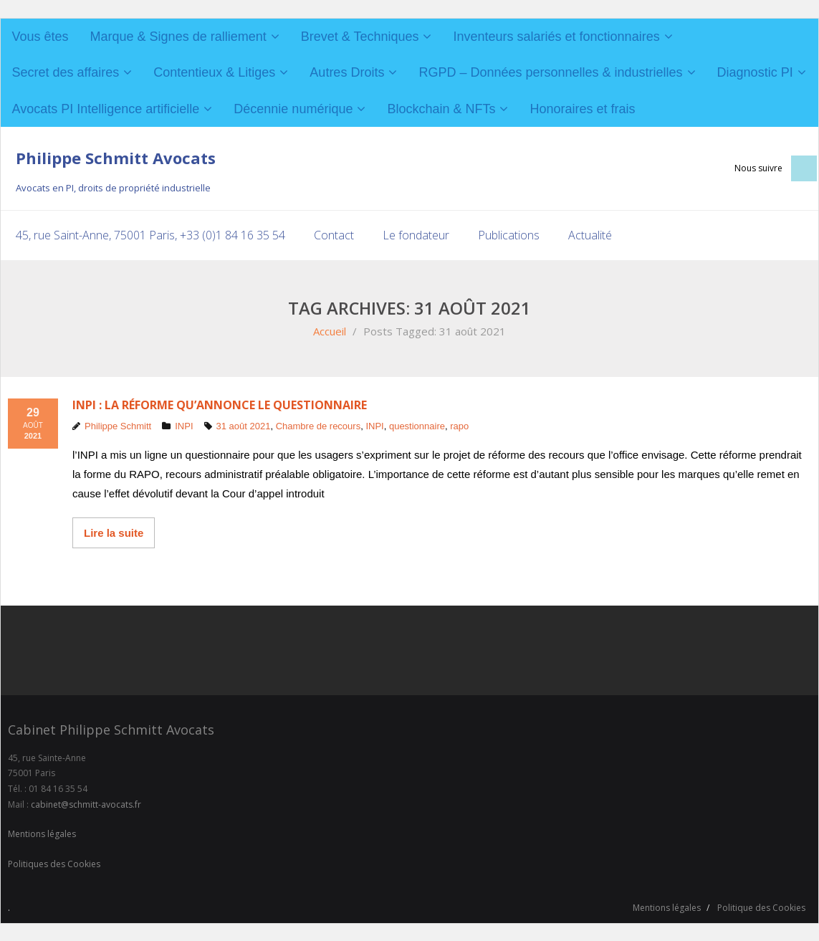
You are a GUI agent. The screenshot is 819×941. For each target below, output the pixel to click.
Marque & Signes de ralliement (178, 36)
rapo (459, 426)
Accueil (329, 330)
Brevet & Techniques (360, 36)
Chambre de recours (318, 426)
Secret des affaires (66, 72)
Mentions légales (42, 834)
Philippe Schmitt (118, 426)
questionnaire (417, 426)
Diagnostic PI (755, 72)
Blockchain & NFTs (441, 109)
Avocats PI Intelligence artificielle (106, 109)
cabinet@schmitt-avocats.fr (86, 804)
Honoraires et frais (582, 109)
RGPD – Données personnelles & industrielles (550, 72)
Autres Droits (347, 72)
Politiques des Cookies (54, 863)
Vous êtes (40, 36)
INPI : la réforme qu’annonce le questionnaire (219, 404)
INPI (184, 426)
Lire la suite (113, 533)
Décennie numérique (293, 109)
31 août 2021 (243, 426)
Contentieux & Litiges (214, 72)
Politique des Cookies (761, 908)
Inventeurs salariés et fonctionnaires (556, 36)
